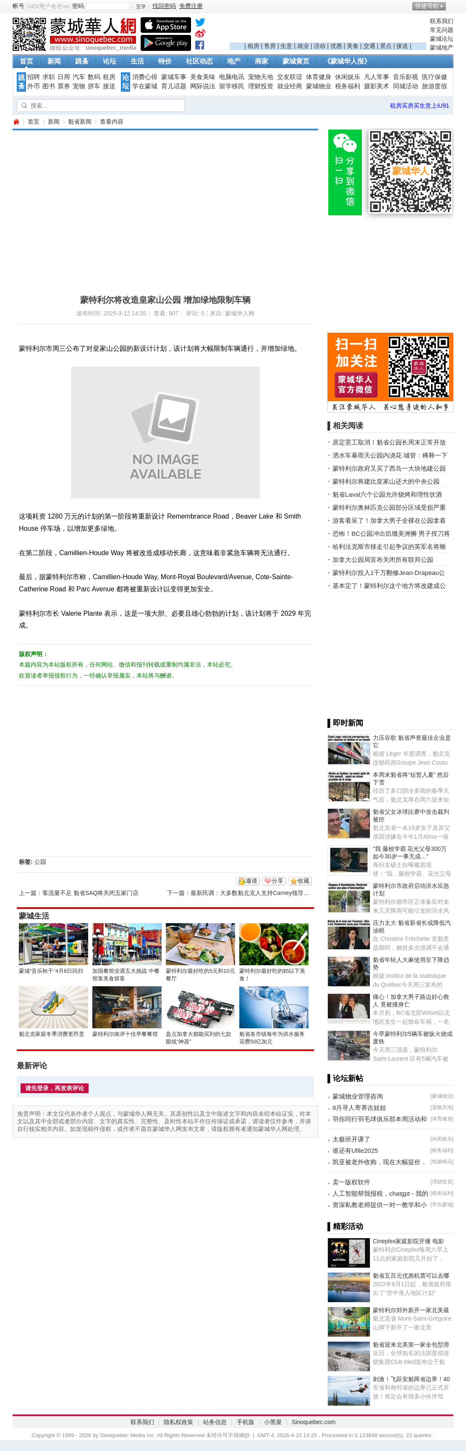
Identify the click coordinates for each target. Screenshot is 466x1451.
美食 (353, 45)
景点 (386, 45)
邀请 (251, 880)
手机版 (245, 1422)
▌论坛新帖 (345, 1078)
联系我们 (441, 21)
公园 (40, 861)
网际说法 (202, 86)
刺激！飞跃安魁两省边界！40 (411, 1379)
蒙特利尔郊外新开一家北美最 (411, 1310)
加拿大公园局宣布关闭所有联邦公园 (382, 559)
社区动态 (199, 61)
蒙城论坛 (441, 38)
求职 (48, 77)
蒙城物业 (318, 86)
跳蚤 (82, 61)
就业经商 (289, 86)
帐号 (18, 6)
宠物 (79, 86)
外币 (33, 86)
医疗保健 (434, 77)
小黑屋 (273, 1422)
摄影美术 (376, 86)
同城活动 (405, 86)
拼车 (94, 86)
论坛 (109, 61)
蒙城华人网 (16, 122)
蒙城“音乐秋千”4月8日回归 (51, 971)
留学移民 (231, 86)
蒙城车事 (173, 77)
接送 (402, 45)
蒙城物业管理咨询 (357, 1096)
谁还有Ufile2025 (355, 1150)
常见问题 (441, 29)
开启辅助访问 (451, 6)
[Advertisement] (328, 29)
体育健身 (318, 77)
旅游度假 (434, 86)
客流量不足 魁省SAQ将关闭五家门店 (90, 893)
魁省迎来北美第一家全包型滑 (411, 1344)
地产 (234, 61)
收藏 (303, 880)
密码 (78, 6)
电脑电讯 (231, 77)
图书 (48, 86)
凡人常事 (376, 77)
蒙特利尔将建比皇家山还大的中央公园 (386, 481)
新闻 (54, 61)
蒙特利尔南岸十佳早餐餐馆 (125, 1034)
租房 (253, 45)
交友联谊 (289, 77)
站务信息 (215, 1422)
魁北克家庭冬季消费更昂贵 (51, 1034)
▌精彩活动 (345, 1226)
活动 (319, 45)
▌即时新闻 (345, 723)
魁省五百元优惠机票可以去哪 (411, 1275)
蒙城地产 (441, 47)
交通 (369, 45)
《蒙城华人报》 (347, 61)
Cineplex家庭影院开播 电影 (408, 1241)
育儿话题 (173, 86)
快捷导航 (427, 6)
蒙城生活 (34, 916)
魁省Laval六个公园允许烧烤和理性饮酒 (387, 494)
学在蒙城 (144, 86)
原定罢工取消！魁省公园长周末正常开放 (389, 442)
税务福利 (347, 86)
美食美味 (202, 77)
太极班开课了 (351, 1139)
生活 (137, 61)
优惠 (336, 45)
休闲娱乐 (347, 77)
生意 (286, 45)
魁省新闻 (80, 121)
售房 (270, 45)
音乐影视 (405, 77)
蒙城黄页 (296, 61)
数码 (94, 77)
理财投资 (260, 86)
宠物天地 (260, 77)
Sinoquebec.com (313, 1422)
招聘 (33, 77)
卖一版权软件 (351, 1182)
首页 (26, 61)
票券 (64, 86)
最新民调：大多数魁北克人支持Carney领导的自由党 (259, 893)
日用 (64, 77)
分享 (277, 880)
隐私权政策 (178, 1422)
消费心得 (144, 77)
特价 (165, 61)
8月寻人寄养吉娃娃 (359, 1107)
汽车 (79, 77)
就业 (303, 45)
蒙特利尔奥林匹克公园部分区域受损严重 (389, 507)
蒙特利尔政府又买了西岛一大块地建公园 (389, 468)
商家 (261, 61)
